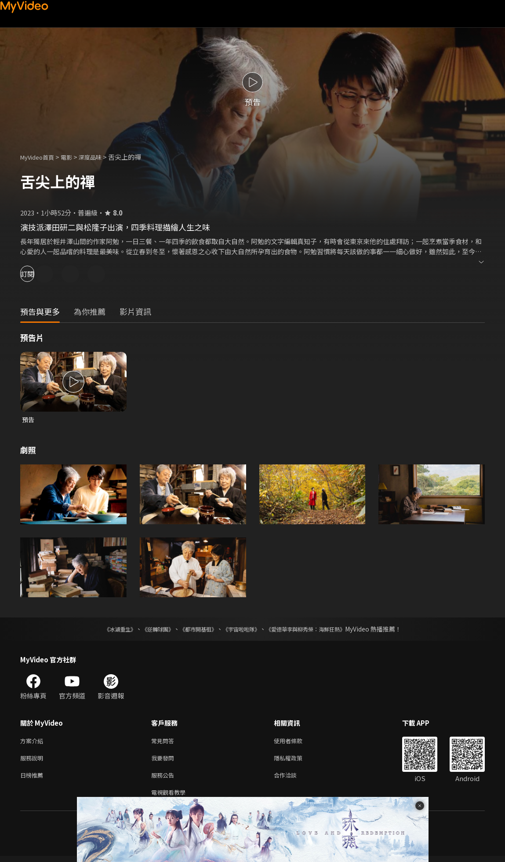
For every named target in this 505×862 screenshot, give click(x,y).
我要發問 (164, 760)
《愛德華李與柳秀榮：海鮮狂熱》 (317, 629)
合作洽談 (292, 779)
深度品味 (100, 156)
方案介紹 (33, 742)
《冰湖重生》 (104, 629)
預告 (28, 419)
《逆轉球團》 (147, 629)
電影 (73, 156)
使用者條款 (295, 742)
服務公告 (164, 779)
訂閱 (37, 273)
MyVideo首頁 (40, 156)
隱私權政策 (295, 760)
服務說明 (33, 760)
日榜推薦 (33, 779)
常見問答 (164, 742)
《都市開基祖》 (193, 629)
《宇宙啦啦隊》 (243, 629)
